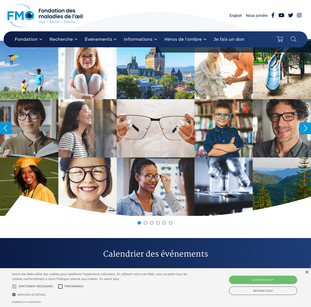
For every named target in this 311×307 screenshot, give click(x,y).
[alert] (155, 287)
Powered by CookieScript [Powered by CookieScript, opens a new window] (26, 302)
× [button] (307, 272)
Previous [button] (6, 128)
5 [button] (165, 223)
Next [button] (305, 128)
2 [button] (146, 223)
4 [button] (158, 223)
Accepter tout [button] (263, 280)
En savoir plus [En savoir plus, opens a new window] (109, 279)
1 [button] (140, 223)
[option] (155, 128)
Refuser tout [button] (263, 291)
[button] (14, 286)
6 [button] (171, 223)
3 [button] (152, 223)
